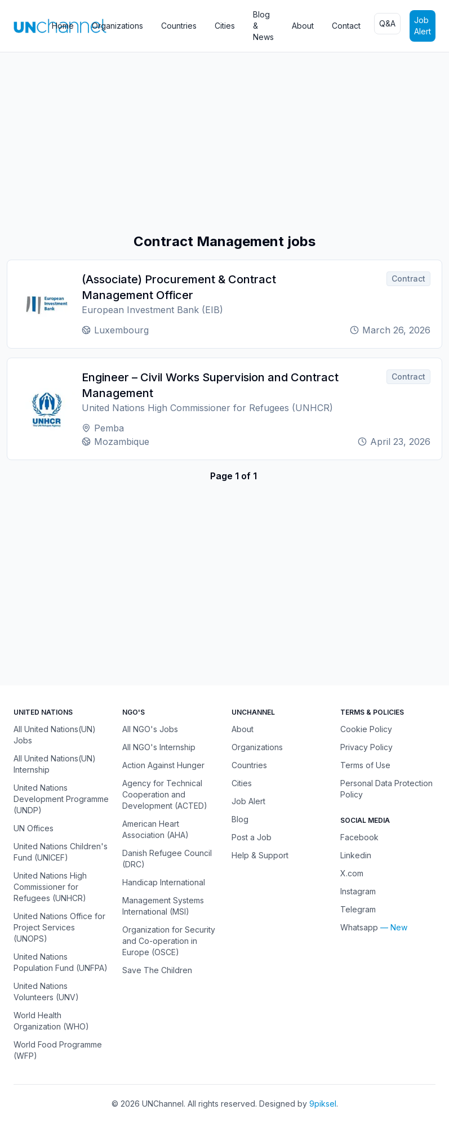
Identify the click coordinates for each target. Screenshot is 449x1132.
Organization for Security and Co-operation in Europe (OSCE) (168, 941)
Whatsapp (359, 927)
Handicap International (163, 882)
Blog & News (263, 26)
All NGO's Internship (158, 747)
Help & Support (260, 855)
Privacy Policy (366, 747)
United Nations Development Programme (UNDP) (61, 799)
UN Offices (34, 828)
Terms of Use (365, 765)
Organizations (117, 25)
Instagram (358, 891)
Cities (225, 25)
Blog (240, 819)
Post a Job (252, 837)
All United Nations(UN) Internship (55, 764)
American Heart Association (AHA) (155, 829)
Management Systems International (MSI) (163, 905)
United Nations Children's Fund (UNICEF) (61, 851)
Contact (346, 25)
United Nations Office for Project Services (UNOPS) (59, 927)
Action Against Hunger (163, 765)
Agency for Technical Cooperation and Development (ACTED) (164, 794)
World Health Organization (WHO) (51, 1020)
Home (63, 25)
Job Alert (422, 25)
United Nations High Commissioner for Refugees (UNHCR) (50, 887)
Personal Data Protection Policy (386, 788)
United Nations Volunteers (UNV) (46, 991)
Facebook (359, 837)
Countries (179, 25)
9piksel (322, 1103)
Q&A (387, 23)
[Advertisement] (224, 142)
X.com (351, 873)
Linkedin (355, 855)
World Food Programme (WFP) (58, 1050)
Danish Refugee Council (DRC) (167, 858)
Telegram (358, 909)
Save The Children (157, 970)
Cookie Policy (366, 729)
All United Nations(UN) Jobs (55, 734)
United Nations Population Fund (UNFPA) (61, 962)
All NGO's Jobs (150, 729)
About (303, 25)
